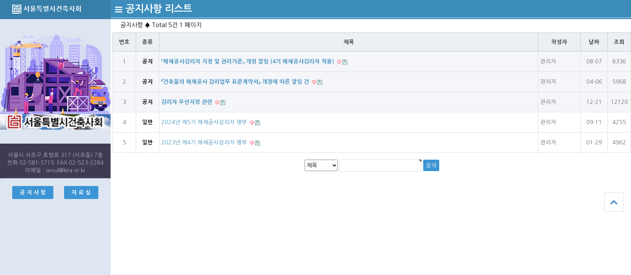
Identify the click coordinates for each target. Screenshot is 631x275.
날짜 (594, 42)
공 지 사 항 (33, 192)
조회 (619, 42)
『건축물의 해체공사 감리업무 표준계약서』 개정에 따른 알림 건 (236, 81)
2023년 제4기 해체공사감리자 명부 (205, 142)
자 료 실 (81, 192)
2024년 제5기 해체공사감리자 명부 (205, 122)
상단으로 (613, 202)
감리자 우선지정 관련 (187, 102)
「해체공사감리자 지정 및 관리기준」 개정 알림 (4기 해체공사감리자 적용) (248, 61)
